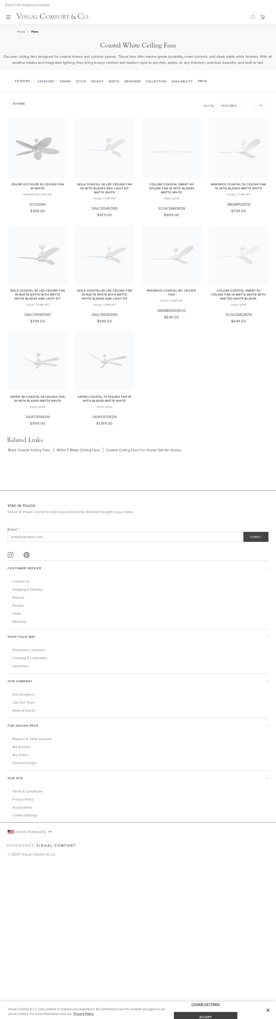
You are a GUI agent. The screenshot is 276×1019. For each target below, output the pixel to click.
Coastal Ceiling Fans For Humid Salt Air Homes (143, 449)
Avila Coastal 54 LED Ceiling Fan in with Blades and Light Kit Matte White (104, 188)
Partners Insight (25, 763)
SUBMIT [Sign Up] (256, 537)
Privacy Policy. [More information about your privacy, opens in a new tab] (84, 1014)
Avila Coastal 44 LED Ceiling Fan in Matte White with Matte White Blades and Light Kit (37, 294)
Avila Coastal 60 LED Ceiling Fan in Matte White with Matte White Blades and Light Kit (104, 294)
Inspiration (21, 666)
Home (21, 31)
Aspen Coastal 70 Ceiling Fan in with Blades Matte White (104, 398)
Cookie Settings (25, 815)
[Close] (267, 1010)
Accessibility (22, 807)
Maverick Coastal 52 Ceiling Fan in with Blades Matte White (238, 186)
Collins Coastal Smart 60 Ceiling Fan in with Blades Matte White (171, 188)
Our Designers (24, 694)
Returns (18, 597)
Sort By (209, 105)
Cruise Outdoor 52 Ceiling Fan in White (37, 186)
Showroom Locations (29, 650)
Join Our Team (24, 702)
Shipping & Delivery (27, 589)
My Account (22, 747)
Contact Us (21, 581)
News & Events (24, 710)
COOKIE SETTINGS (205, 1004)
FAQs (17, 613)
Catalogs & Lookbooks (30, 658)
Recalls (18, 605)
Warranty (19, 621)
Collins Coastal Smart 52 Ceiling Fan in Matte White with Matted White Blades (238, 294)
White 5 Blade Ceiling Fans (78, 449)
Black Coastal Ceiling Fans (29, 449)
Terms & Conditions (27, 791)
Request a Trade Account (32, 739)
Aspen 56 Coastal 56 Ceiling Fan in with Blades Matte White (37, 398)
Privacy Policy (23, 799)
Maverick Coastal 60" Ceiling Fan (171, 292)
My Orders (20, 755)
